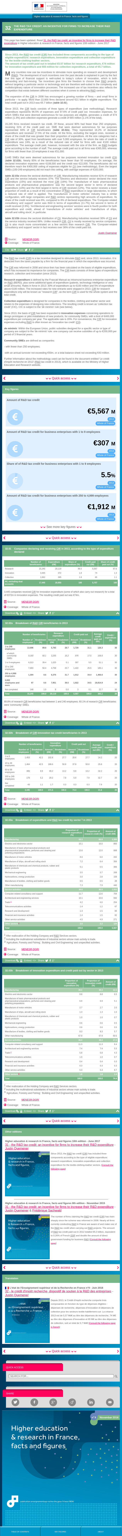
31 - (59, 1144)
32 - (58, 1291)
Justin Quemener (107, 232)
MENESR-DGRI (30, 239)
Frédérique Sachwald (46, 1210)
